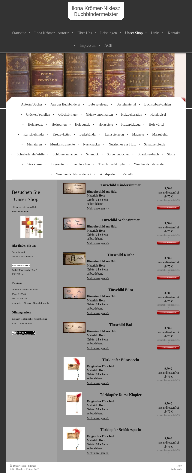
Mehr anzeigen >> (98, 208)
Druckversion (18, 465)
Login (179, 465)
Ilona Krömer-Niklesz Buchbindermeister (96, 11)
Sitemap (32, 465)
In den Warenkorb (168, 207)
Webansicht (176, 469)
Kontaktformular (41, 303)
